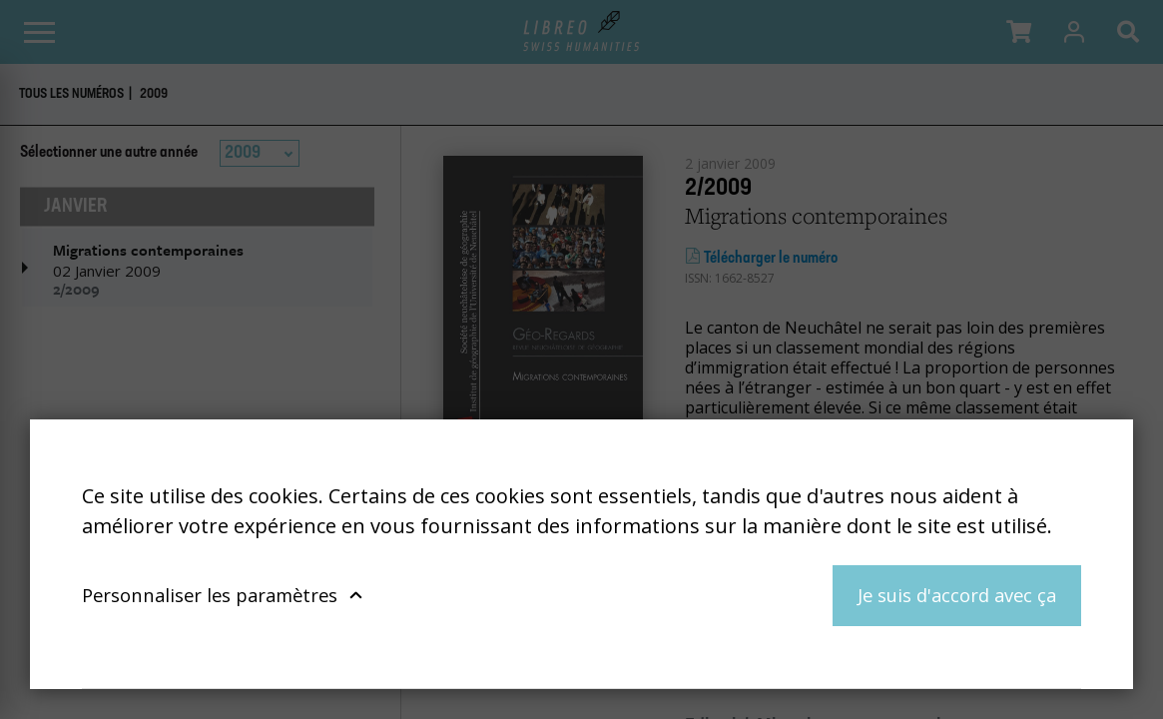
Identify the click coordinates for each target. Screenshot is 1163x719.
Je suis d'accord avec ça (957, 594)
